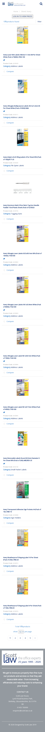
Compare (8, 71)
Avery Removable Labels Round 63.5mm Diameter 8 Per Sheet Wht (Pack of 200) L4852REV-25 (21, 459)
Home (15, 11)
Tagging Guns (16, 214)
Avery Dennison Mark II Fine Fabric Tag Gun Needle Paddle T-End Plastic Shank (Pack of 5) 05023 (21, 206)
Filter (39, 21)
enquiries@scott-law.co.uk (22, 711)
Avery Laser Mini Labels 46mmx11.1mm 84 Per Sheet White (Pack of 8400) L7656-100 (21, 56)
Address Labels (17, 66)
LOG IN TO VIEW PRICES (22, 16)
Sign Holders (16, 518)
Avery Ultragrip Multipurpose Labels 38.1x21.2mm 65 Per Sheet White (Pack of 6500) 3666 (21, 107)
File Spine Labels (17, 165)
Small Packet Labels (18, 469)
